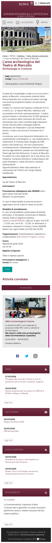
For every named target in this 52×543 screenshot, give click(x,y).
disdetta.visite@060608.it (14, 220)
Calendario (27, 22)
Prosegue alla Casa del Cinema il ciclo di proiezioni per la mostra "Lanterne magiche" (24, 380)
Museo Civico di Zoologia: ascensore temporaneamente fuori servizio (21, 472)
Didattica (21, 56)
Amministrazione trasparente (32, 535)
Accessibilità (9, 500)
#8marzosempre (11, 431)
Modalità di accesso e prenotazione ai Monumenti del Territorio (22, 460)
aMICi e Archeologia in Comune (19, 321)
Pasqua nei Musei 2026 (14, 422)
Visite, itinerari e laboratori (37, 56)
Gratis (7, 269)
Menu (10, 22)
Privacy (42, 539)
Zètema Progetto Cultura (32, 237)
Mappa (44, 22)
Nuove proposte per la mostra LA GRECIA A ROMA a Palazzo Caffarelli (24, 392)
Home (5, 56)
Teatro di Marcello (20, 79)
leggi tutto (8, 402)
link (47, 344)
